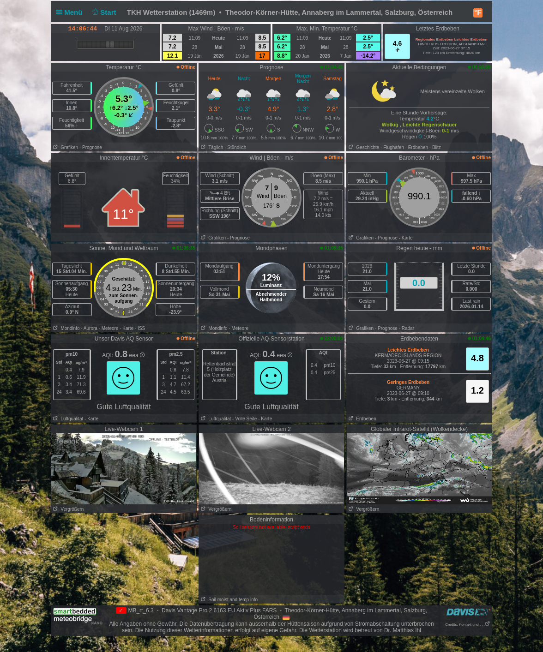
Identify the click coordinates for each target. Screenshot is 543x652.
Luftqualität (67, 418)
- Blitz (435, 147)
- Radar (406, 328)
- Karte (406, 237)
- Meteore (109, 328)
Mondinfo (65, 328)
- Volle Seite (244, 418)
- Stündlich (235, 147)
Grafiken (64, 147)
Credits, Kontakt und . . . (467, 624)
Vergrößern (67, 509)
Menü (71, 12)
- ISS (140, 328)
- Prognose (90, 147)
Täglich (211, 147)
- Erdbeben (416, 147)
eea (137, 355)
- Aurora (89, 328)
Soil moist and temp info (228, 599)
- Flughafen (392, 147)
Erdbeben (361, 418)
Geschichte (363, 147)
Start (103, 12)
